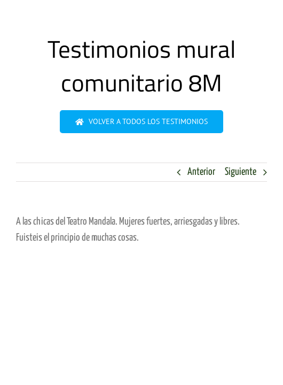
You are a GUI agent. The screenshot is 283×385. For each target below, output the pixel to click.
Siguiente (240, 172)
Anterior (201, 172)
